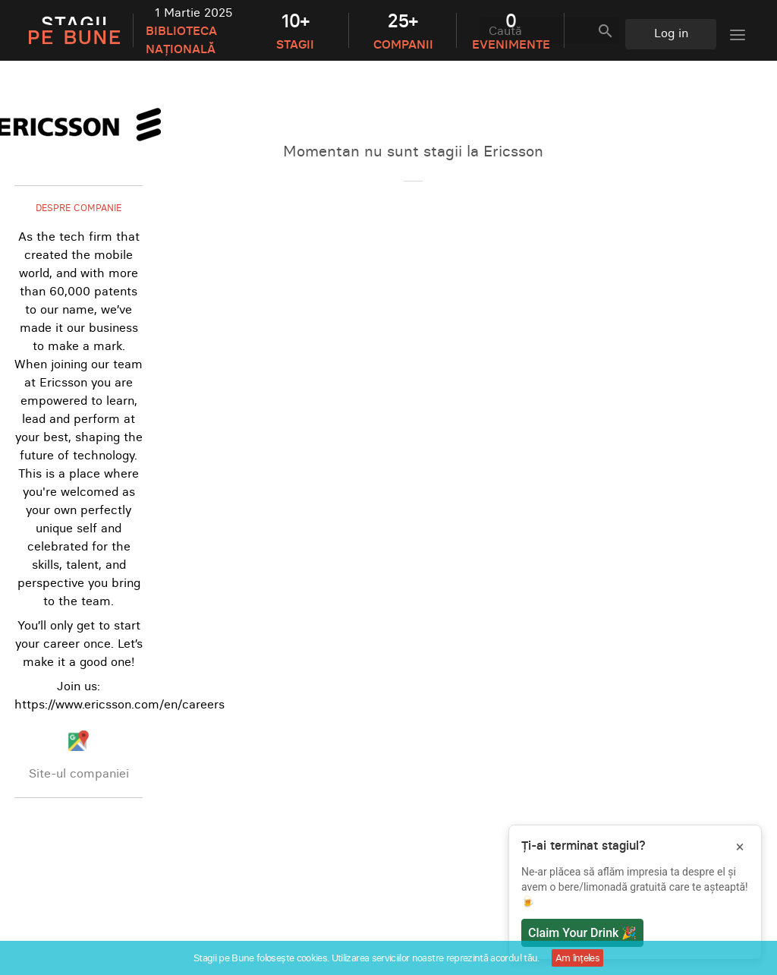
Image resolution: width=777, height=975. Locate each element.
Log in (671, 32)
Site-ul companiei (79, 773)
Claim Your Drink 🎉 (582, 933)
